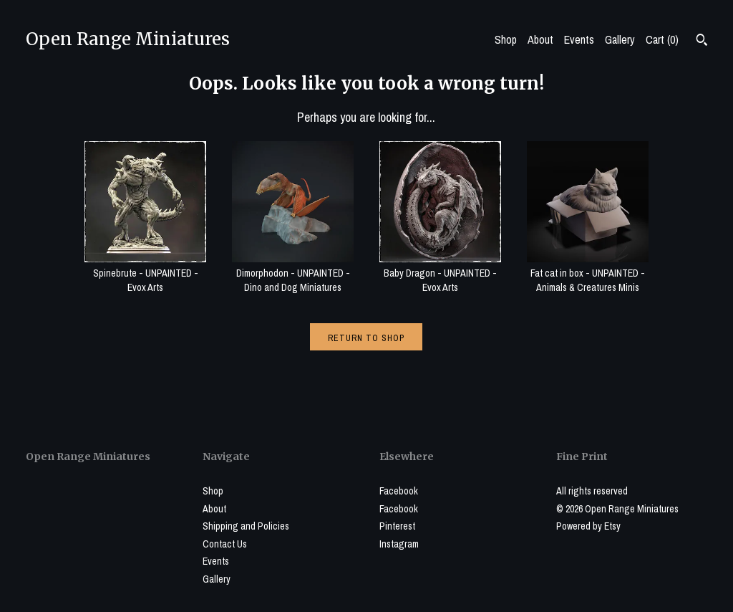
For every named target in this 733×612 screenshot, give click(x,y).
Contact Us (225, 543)
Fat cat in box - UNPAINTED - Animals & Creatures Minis (588, 272)
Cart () (662, 39)
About (540, 39)
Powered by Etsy (588, 526)
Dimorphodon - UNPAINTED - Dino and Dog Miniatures (293, 272)
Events (579, 39)
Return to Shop (366, 338)
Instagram (399, 543)
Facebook (398, 490)
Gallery (620, 39)
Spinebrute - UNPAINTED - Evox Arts (145, 272)
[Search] (701, 41)
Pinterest (397, 526)
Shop (506, 39)
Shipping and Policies (246, 526)
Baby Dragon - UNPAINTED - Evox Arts (440, 272)
